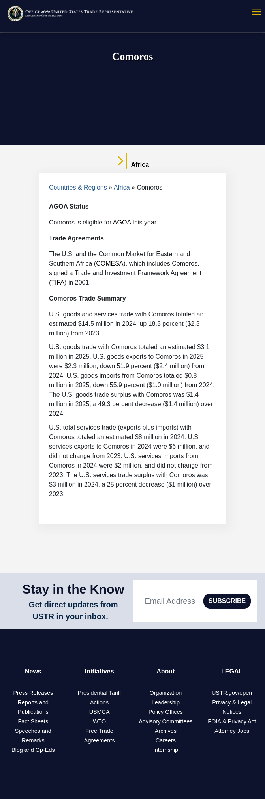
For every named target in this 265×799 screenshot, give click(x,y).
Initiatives (99, 671)
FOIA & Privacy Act (232, 721)
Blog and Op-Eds (33, 750)
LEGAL (231, 671)
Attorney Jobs (231, 731)
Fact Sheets (33, 721)
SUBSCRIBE (227, 600)
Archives (166, 731)
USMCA (99, 712)
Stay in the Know (73, 589)
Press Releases (33, 693)
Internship (165, 750)
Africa (122, 187)
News (33, 671)
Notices (231, 712)
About (165, 671)
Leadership (166, 702)
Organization (166, 693)
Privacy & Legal (232, 702)
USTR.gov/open (232, 693)
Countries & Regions (78, 187)
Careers (166, 740)
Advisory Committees (165, 721)
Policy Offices (165, 712)
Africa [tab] (132, 165)
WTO (99, 721)
